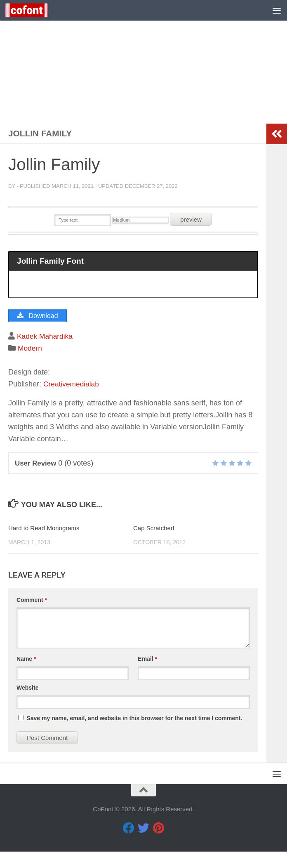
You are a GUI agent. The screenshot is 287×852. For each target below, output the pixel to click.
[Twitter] (143, 828)
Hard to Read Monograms (44, 528)
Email (147, 659)
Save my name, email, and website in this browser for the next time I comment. (134, 719)
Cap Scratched (153, 528)
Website (27, 688)
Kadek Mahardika (46, 337)
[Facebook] (128, 828)
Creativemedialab (72, 384)
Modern (30, 349)
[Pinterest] (158, 828)
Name (26, 659)
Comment (31, 600)
